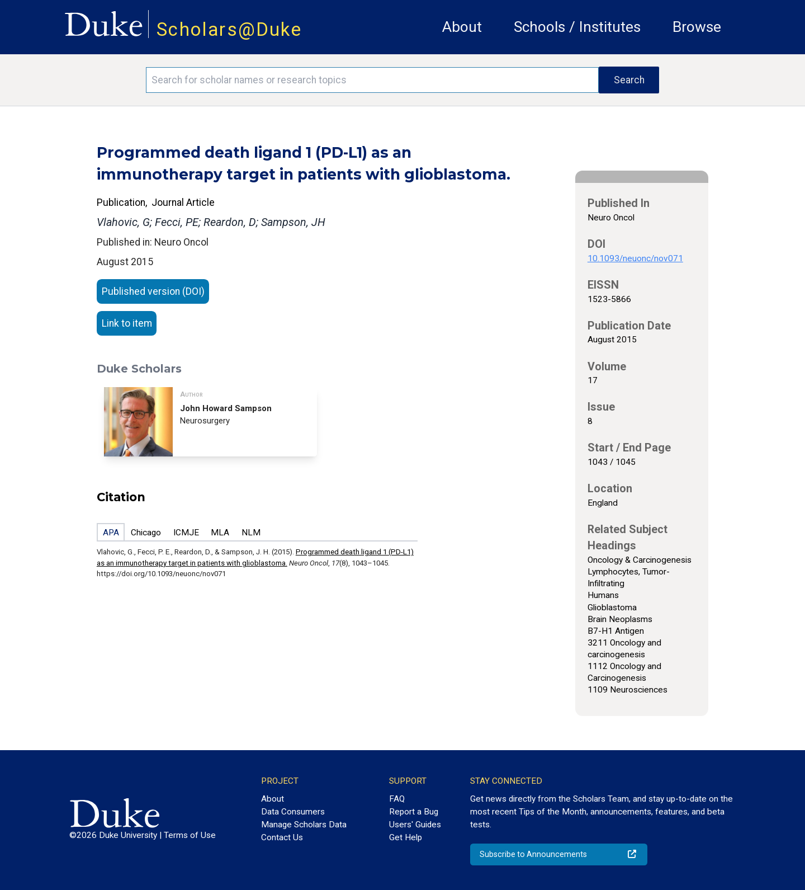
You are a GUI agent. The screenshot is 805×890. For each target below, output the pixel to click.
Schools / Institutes (577, 26)
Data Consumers (293, 812)
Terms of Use (190, 835)
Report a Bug (413, 812)
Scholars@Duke (229, 29)
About (462, 26)
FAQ (397, 799)
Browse (697, 26)
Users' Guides (415, 825)
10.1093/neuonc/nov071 (635, 258)
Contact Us (282, 837)
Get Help (405, 837)
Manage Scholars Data (304, 825)
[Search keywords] (372, 80)
